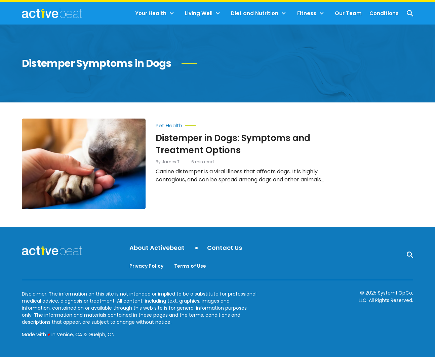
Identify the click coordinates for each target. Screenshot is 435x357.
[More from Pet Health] (245, 124)
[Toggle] (171, 13)
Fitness (306, 13)
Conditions (384, 13)
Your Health (150, 13)
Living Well (198, 13)
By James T (168, 162)
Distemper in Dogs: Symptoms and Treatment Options (233, 144)
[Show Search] (410, 13)
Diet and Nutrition (254, 13)
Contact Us (224, 248)
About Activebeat (157, 248)
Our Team (348, 13)
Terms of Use (190, 266)
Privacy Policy (146, 266)
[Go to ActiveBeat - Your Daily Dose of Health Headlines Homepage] (52, 13)
